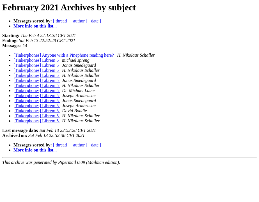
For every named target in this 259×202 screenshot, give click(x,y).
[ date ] (94, 21)
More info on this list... (35, 26)
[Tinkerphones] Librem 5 (36, 60)
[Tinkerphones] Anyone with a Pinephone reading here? (64, 55)
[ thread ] (61, 21)
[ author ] (79, 21)
